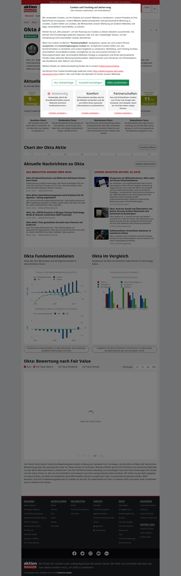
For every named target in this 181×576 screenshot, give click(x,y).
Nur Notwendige (64, 82)
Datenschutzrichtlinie (109, 66)
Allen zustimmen (117, 82)
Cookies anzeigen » (58, 113)
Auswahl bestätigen (90, 82)
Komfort (92, 93)
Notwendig (60, 93)
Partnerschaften (125, 93)
